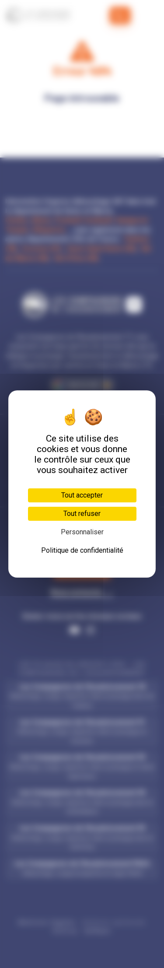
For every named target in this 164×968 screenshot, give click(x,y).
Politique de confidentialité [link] (82, 550)
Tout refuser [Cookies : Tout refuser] (82, 513)
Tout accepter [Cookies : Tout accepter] (82, 495)
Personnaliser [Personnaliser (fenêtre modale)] (82, 532)
